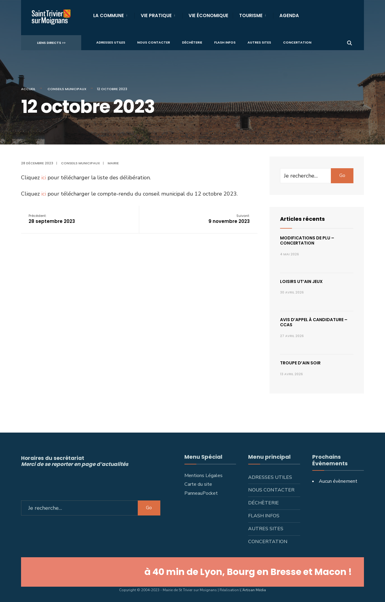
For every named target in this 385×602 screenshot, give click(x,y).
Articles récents (302, 219)
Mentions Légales (203, 475)
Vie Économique (208, 15)
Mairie (113, 163)
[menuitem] (113, 14)
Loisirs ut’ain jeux (301, 281)
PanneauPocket (201, 493)
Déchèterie (192, 42)
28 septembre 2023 (52, 218)
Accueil (28, 89)
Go (342, 175)
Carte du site (198, 484)
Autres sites (259, 42)
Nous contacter (153, 42)
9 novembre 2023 (229, 218)
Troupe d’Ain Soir (300, 363)
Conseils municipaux (67, 89)
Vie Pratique (156, 15)
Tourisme (251, 15)
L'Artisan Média (253, 590)
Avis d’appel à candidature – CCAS (313, 322)
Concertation (297, 42)
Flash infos (225, 42)
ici (43, 177)
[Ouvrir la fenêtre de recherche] (349, 42)
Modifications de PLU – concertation (307, 240)
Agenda (289, 15)
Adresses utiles (110, 42)
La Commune (108, 15)
